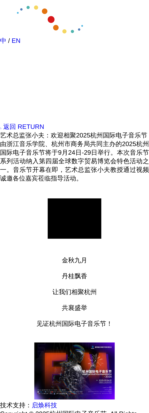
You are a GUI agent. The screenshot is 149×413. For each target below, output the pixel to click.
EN (16, 40)
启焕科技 (44, 405)
